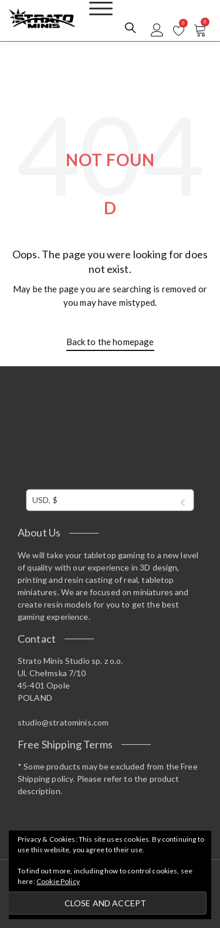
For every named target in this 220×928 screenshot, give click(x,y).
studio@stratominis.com (63, 722)
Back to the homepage (110, 341)
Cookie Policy (58, 881)
